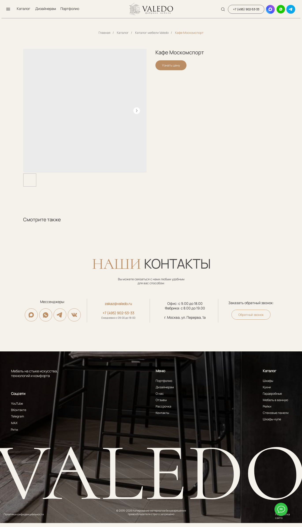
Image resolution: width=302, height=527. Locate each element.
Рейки (267, 406)
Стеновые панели (276, 413)
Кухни (267, 387)
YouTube (17, 403)
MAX (14, 423)
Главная (104, 32)
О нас (160, 393)
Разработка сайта (282, 516)
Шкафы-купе (272, 419)
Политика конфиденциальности (24, 514)
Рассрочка (163, 406)
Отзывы (161, 400)
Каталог (23, 8)
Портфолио (69, 8)
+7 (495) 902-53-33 (118, 313)
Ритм (14, 429)
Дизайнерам (45, 8)
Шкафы (268, 381)
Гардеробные (272, 393)
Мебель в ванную (275, 400)
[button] (8, 9)
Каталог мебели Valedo (152, 32)
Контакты (162, 413)
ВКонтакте (18, 410)
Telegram (17, 416)
